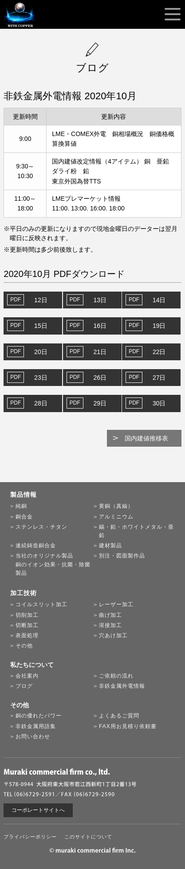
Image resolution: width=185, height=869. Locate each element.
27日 (159, 377)
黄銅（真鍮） (116, 506)
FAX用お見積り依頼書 (128, 726)
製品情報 (23, 494)
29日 (100, 403)
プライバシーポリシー (30, 836)
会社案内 (27, 676)
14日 (159, 300)
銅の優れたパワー (39, 716)
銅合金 (24, 517)
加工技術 (23, 592)
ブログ (24, 686)
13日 (100, 300)
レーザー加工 (116, 604)
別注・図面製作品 (122, 556)
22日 (159, 351)
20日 (40, 351)
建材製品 (110, 545)
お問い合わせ (33, 736)
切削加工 (27, 615)
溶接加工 (110, 625)
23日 (40, 377)
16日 (100, 325)
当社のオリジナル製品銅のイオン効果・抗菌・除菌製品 (53, 564)
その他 (24, 646)
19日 (159, 325)
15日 (40, 325)
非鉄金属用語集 (36, 726)
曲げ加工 (110, 615)
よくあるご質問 (119, 716)
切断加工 (27, 625)
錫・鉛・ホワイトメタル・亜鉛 (136, 531)
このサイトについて (88, 836)
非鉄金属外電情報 (122, 686)
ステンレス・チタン (41, 527)
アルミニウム (116, 517)
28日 (40, 403)
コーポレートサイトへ (38, 810)
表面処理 (27, 635)
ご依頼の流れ (116, 676)
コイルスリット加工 (41, 604)
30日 (159, 403)
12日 (40, 300)
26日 (100, 377)
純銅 (21, 506)
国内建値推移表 (146, 438)
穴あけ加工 (113, 635)
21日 (100, 351)
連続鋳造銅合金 (36, 545)
